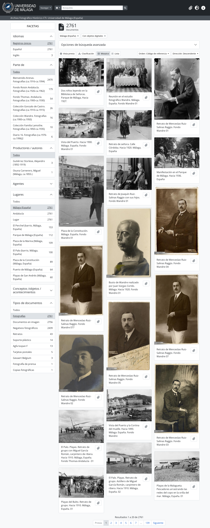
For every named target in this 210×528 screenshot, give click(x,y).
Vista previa (67, 53)
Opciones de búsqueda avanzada (83, 45)
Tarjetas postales (33, 352)
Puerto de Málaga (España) (33, 270)
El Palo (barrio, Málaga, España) (33, 252)
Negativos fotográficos (33, 328)
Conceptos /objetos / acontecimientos (27, 290)
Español (33, 50)
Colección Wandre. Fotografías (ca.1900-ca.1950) (33, 117)
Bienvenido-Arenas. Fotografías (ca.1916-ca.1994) (33, 79)
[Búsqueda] (92, 8)
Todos (16, 72)
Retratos (33, 334)
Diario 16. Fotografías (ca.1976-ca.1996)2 (33, 136)
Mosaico (103, 53)
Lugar (33, 220)
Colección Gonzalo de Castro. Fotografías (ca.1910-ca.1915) (33, 108)
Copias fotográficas (33, 370)
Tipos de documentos (27, 303)
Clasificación (86, 53)
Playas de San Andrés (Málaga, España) (33, 277)
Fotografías (33, 316)
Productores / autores (27, 148)
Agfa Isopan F (33, 346)
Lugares (18, 194)
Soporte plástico (33, 340)
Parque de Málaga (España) (33, 235)
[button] (190, 8)
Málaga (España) (33, 208)
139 (147, 522)
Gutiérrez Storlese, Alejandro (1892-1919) (33, 162)
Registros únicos (33, 44)
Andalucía (33, 214)
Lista (115, 53)
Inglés (33, 56)
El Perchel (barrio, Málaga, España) (33, 227)
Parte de (18, 65)
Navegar (45, 7)
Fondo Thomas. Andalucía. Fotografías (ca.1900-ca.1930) (33, 98)
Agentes (18, 184)
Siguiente (158, 522)
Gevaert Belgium (33, 358)
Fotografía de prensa (33, 364)
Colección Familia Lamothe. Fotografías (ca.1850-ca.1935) (33, 127)
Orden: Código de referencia (153, 53)
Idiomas (18, 36)
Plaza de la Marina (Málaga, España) (33, 242)
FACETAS (33, 26)
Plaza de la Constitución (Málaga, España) (33, 261)
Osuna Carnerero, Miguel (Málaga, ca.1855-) (33, 172)
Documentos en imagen (33, 322)
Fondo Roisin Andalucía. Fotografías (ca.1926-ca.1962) (33, 89)
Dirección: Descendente (184, 53)
